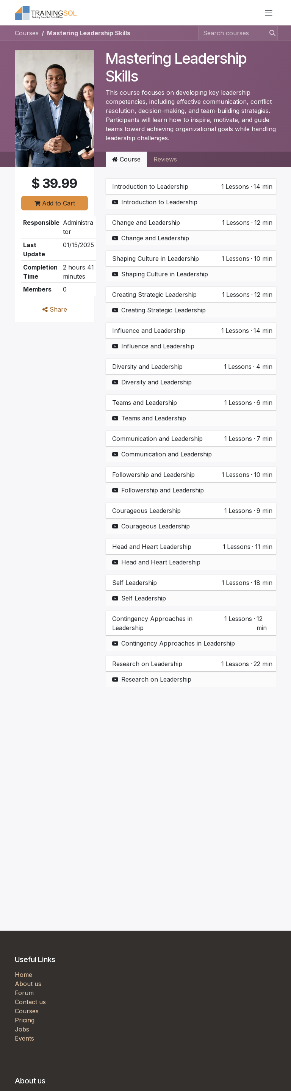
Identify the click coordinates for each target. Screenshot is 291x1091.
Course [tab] (126, 162)
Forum (24, 995)
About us (28, 986)
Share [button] (54, 312)
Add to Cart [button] (54, 205)
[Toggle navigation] (268, 14)
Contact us (30, 1004)
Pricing (24, 1023)
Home (23, 977)
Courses (27, 35)
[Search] (270, 35)
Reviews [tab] (165, 162)
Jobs (22, 1032)
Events (24, 1041)
